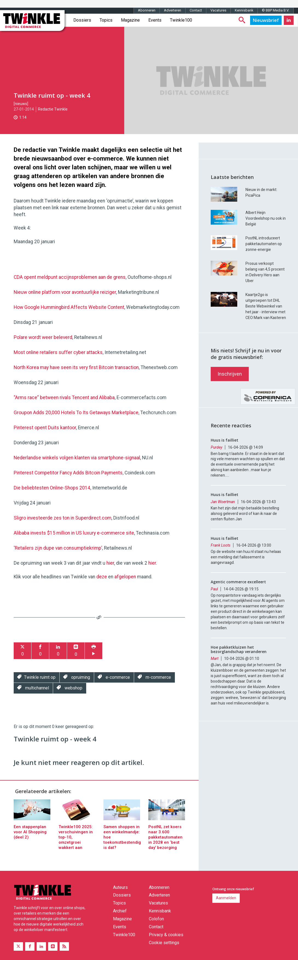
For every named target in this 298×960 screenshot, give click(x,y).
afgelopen (125, 576)
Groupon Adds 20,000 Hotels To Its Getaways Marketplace (76, 412)
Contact (196, 10)
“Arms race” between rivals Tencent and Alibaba (64, 397)
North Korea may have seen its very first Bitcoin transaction (76, 367)
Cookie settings (164, 942)
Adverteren (172, 10)
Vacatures (218, 10)
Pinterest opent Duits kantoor (45, 427)
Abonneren (146, 10)
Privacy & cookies (166, 934)
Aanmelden (226, 898)
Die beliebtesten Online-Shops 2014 (52, 488)
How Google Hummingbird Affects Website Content (69, 307)
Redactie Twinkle (53, 109)
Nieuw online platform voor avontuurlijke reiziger (65, 292)
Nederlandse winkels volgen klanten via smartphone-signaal (77, 457)
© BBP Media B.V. (275, 10)
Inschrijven (230, 374)
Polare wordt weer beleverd (43, 337)
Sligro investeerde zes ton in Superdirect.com (62, 518)
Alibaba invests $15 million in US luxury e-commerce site (74, 533)
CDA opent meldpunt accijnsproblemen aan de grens (70, 277)
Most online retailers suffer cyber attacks (58, 352)
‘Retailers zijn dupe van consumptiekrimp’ (58, 548)
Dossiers (82, 20)
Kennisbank (244, 10)
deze (101, 576)
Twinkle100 (181, 20)
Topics (106, 20)
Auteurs (120, 887)
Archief (120, 910)
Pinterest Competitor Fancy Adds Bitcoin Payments (68, 472)
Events (154, 20)
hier (110, 563)
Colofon (156, 918)
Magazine (130, 20)
